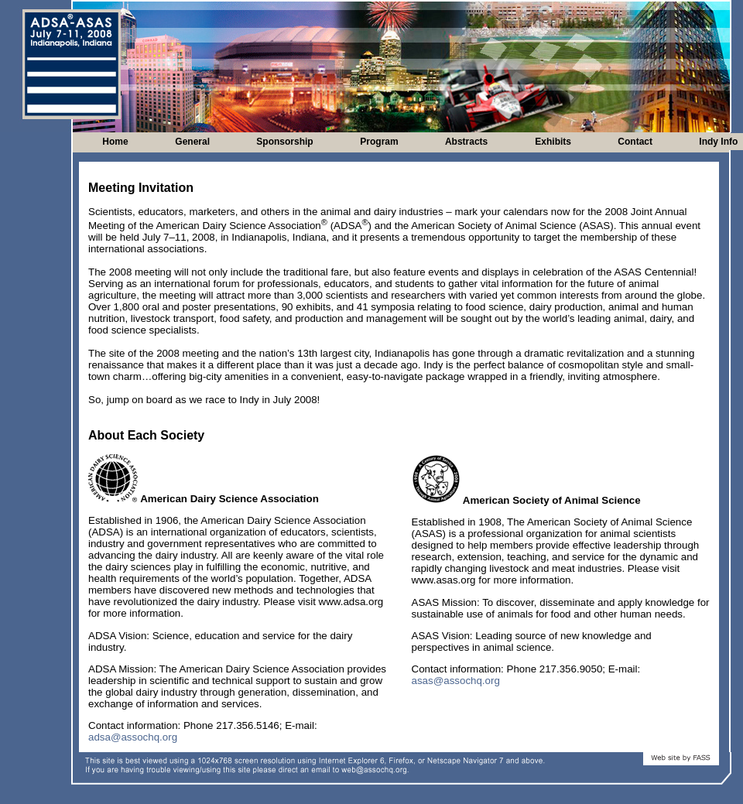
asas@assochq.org (456, 680)
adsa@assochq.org (132, 737)
